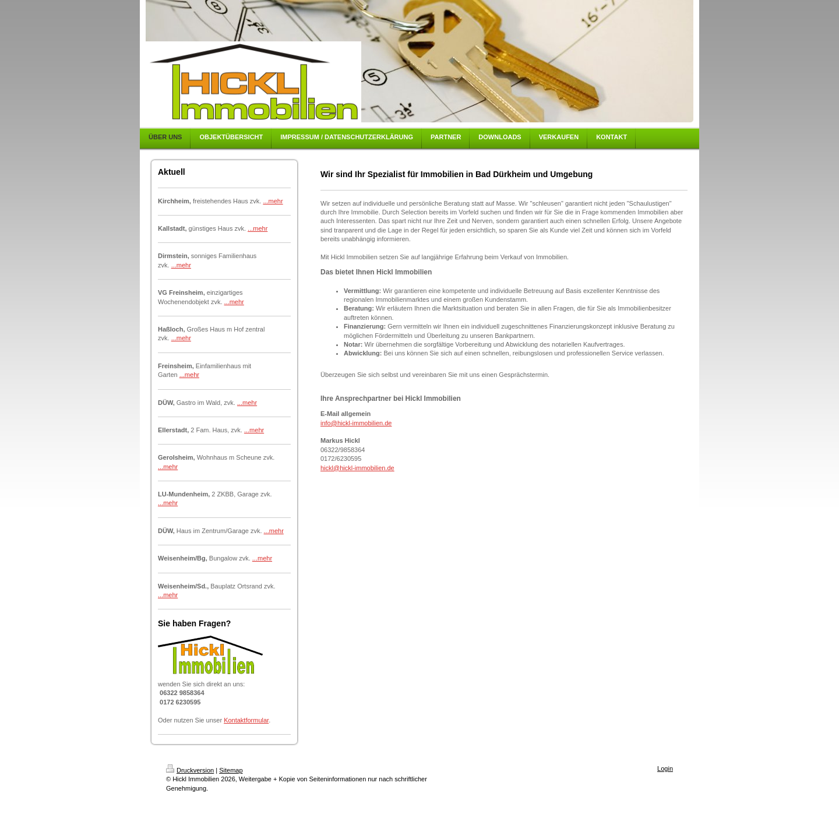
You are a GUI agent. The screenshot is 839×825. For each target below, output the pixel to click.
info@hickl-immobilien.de (356, 422)
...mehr (273, 201)
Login (665, 768)
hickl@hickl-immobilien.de (357, 467)
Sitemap (230, 770)
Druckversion (190, 770)
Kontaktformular (246, 720)
